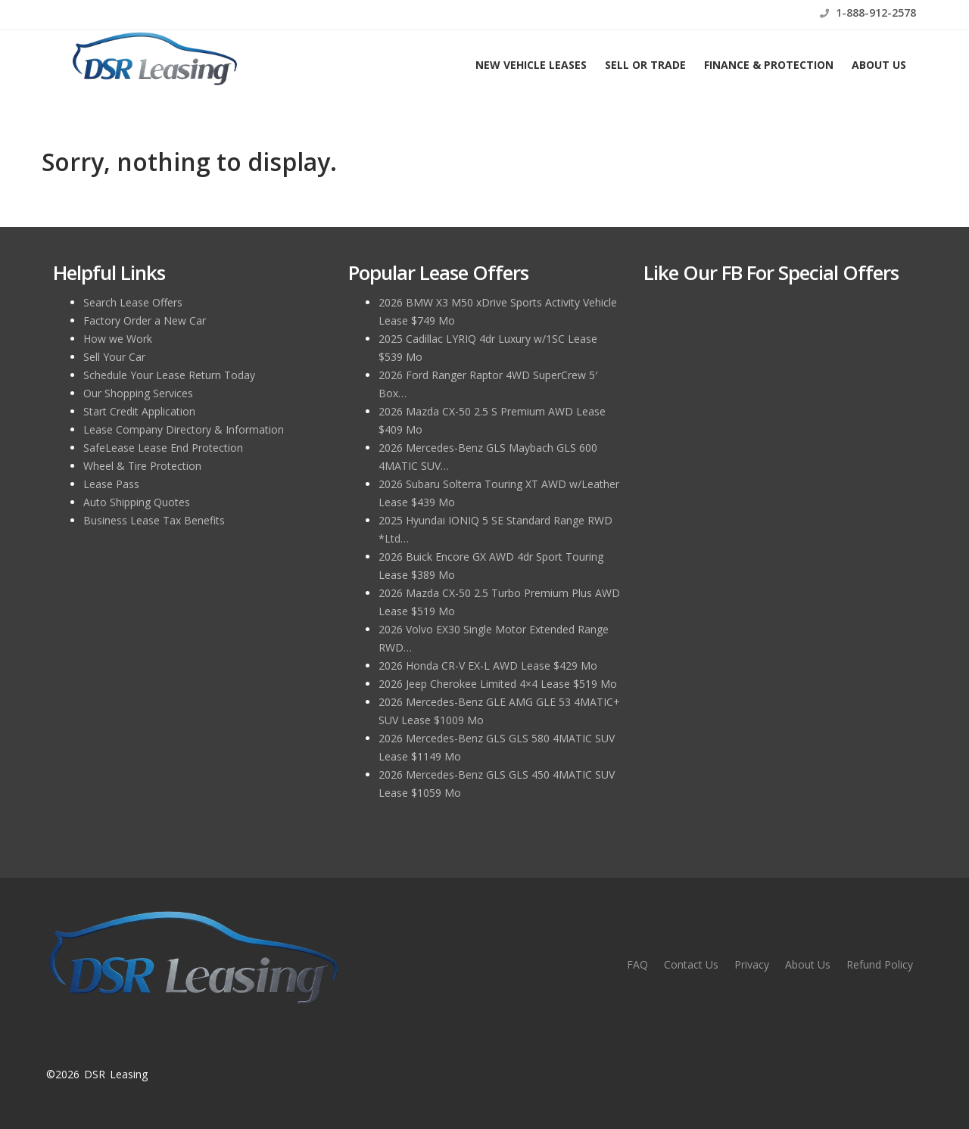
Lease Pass (111, 484)
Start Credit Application (139, 411)
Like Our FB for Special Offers (771, 272)
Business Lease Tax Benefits (154, 520)
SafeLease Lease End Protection (163, 447)
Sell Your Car (114, 357)
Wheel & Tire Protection (142, 466)
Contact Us (691, 964)
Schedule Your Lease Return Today (169, 375)
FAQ (637, 964)
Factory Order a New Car (144, 320)
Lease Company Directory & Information (183, 429)
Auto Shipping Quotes (136, 502)
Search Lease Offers (132, 302)
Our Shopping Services (138, 393)
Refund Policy (879, 964)
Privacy (751, 964)
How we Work (117, 338)
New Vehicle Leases (531, 65)
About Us (879, 65)
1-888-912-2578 (868, 12)
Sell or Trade (645, 65)
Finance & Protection (768, 65)
